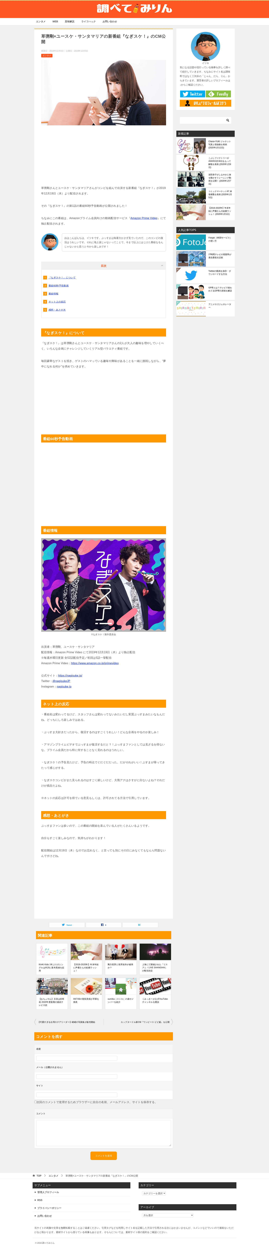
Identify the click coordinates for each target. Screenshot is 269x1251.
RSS (39, 1200)
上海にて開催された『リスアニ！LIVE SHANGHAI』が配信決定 (155, 967)
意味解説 (69, 21)
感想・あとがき (57, 309)
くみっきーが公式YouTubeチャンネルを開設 (155, 1000)
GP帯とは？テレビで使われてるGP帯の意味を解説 (220, 289)
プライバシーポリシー (49, 1208)
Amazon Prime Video (143, 218)
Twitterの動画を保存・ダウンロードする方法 (219, 272)
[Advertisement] (103, 154)
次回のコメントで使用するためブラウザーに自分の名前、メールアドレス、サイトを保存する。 (97, 1102)
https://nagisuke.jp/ (70, 675)
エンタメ (41, 21)
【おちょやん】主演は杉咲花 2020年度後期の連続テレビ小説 (51, 1002)
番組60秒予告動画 (59, 285)
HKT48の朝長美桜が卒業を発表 (86, 1000)
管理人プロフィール (48, 1192)
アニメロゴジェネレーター (219, 306)
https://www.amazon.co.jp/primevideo (95, 663)
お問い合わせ (110, 21)
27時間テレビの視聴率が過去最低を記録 (219, 256)
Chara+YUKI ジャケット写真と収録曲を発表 (219, 144)
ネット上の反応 (57, 301)
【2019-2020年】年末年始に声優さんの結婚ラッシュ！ (86, 967)
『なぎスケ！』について (62, 277)
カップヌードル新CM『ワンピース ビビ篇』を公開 (145, 1022)
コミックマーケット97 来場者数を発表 (220, 194)
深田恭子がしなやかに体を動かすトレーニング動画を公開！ (219, 179)
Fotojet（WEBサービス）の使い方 (220, 239)
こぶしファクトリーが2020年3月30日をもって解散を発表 (219, 163)
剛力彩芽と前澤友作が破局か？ (120, 966)
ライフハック (88, 21)
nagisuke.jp (64, 686)
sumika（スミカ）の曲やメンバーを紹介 (121, 1000)
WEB (55, 21)
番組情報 (54, 293)
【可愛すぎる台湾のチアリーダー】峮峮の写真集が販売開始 (66, 1022)
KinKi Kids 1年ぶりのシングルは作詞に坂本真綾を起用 (51, 967)
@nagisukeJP (61, 681)
